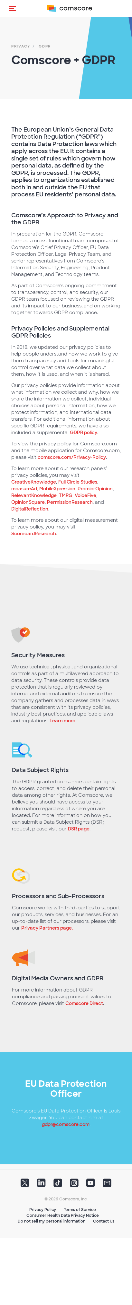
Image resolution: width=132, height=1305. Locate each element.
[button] (12, 8)
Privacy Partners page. (47, 928)
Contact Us (103, 1221)
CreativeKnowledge (33, 482)
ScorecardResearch (33, 534)
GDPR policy (83, 432)
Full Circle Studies (77, 482)
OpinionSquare (28, 502)
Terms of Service (80, 1209)
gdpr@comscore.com (66, 1124)
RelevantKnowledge (34, 495)
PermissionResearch (70, 502)
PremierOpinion (95, 489)
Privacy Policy (42, 1209)
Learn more (62, 721)
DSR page (79, 829)
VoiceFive (85, 495)
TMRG (65, 495)
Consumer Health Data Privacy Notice (62, 1215)
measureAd (24, 489)
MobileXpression (57, 489)
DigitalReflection (29, 509)
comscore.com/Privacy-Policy (72, 457)
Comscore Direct (84, 1003)
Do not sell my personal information (51, 1221)
